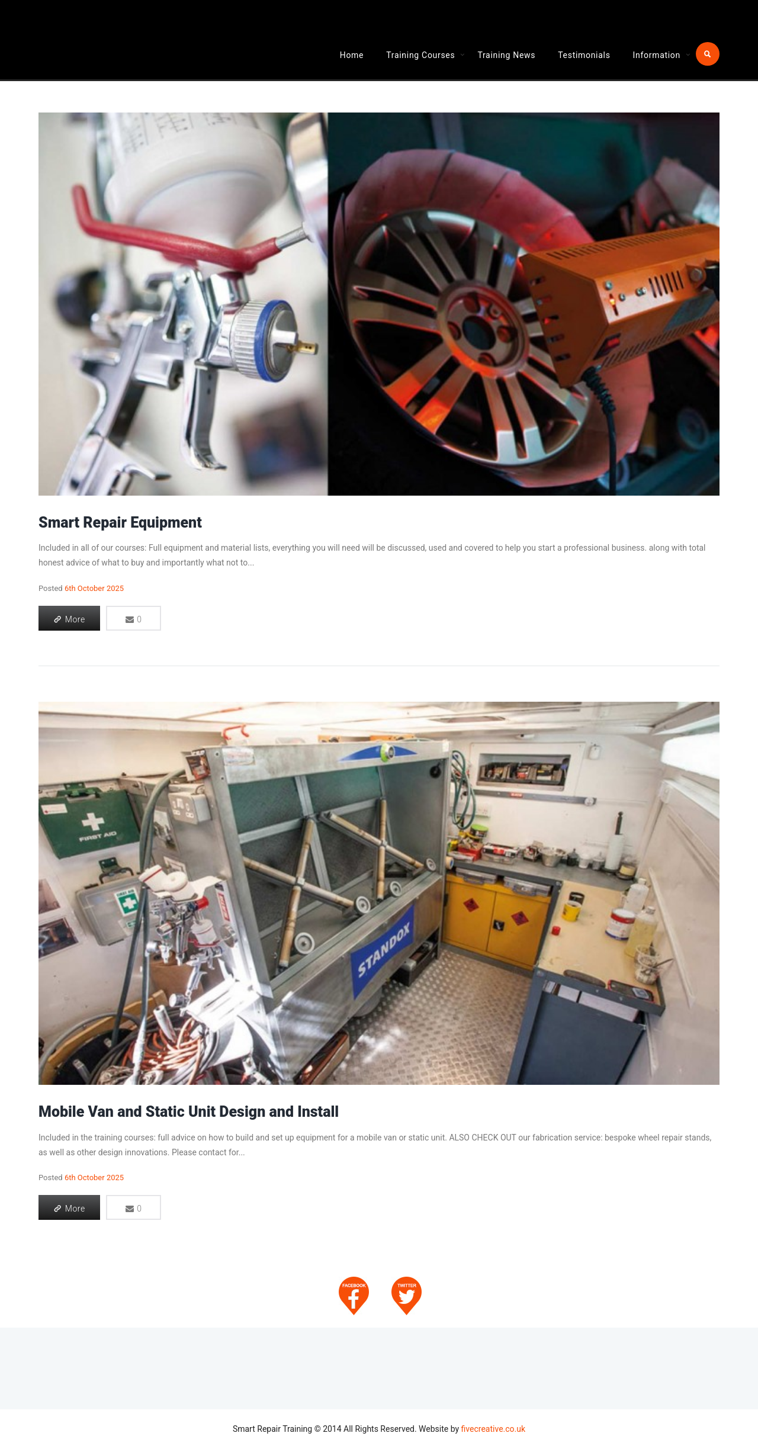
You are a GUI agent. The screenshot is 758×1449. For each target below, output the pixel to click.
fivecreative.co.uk (493, 1429)
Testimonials (584, 55)
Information (656, 55)
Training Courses (420, 55)
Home (352, 55)
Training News (506, 55)
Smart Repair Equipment (120, 522)
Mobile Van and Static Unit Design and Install (188, 1111)
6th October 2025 (94, 588)
